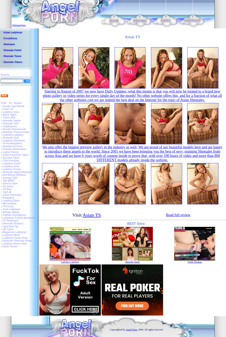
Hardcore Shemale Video (17, 240)
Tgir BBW (8, 180)
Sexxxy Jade (10, 183)
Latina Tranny (11, 152)
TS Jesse (8, 186)
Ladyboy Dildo (11, 200)
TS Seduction (10, 220)
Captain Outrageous (14, 215)
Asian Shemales (12, 195)
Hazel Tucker (10, 246)
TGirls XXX (9, 117)
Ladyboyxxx (10, 126)
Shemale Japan (11, 120)
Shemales (9, 44)
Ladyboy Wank (11, 235)
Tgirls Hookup (194, 262)
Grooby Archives (12, 146)
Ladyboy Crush (11, 163)
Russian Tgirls (11, 157)
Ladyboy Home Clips (15, 243)
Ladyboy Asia (11, 112)
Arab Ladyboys (11, 209)
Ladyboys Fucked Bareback (19, 217)
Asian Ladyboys (12, 32)
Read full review (178, 215)
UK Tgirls (8, 229)
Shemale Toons (12, 56)
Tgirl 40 (7, 192)
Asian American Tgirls (15, 154)
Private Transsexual (14, 129)
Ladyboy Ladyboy (13, 134)
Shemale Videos (12, 62)
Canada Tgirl (10, 177)
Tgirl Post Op (10, 226)
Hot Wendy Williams (14, 175)
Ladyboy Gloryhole (14, 140)
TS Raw (7, 189)
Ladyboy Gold (11, 166)
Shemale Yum (11, 123)
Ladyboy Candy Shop (15, 237)
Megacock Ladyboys (15, 232)
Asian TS (8, 109)
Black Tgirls (10, 114)
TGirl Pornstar (11, 160)
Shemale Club (11, 137)
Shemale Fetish (12, 50)
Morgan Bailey (11, 212)
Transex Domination (14, 149)
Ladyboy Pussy (12, 169)
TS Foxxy (8, 206)
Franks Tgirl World (13, 106)
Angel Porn (131, 329)
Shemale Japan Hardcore (17, 172)
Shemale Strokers (13, 223)
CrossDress (10, 38)
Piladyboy (8, 197)
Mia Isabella (9, 203)
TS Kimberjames (12, 143)
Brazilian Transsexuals (16, 132)
